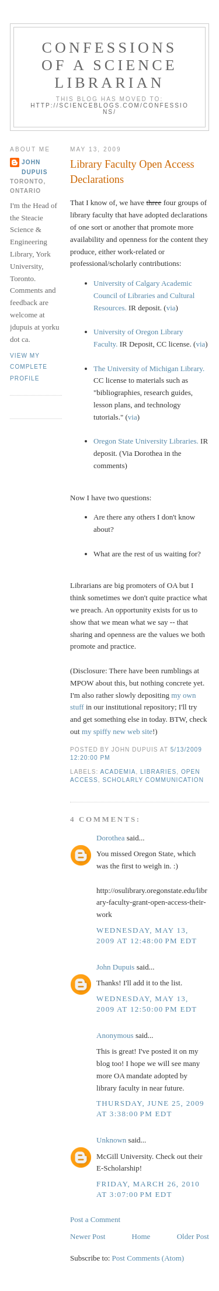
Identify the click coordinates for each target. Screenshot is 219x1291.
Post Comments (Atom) (148, 1258)
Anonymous (115, 1035)
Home (141, 1236)
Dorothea (110, 837)
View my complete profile (28, 367)
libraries (158, 772)
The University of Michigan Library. (148, 368)
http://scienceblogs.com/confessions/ (109, 108)
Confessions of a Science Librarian (109, 65)
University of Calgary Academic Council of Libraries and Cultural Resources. (143, 295)
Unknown (111, 1140)
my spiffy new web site (117, 731)
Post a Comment (95, 1219)
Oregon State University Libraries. (146, 441)
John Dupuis (115, 967)
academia (118, 772)
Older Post (193, 1236)
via (171, 307)
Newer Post (87, 1236)
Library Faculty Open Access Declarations (132, 171)
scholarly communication (153, 780)
